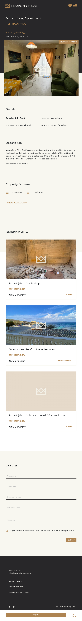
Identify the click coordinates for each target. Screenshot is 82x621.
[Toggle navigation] (75, 5)
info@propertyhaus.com (20, 573)
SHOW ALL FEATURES (17, 203)
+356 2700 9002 (16, 570)
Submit (71, 540)
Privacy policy (16, 581)
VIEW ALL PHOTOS (68, 42)
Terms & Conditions (19, 592)
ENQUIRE (36, 615)
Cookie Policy (16, 587)
